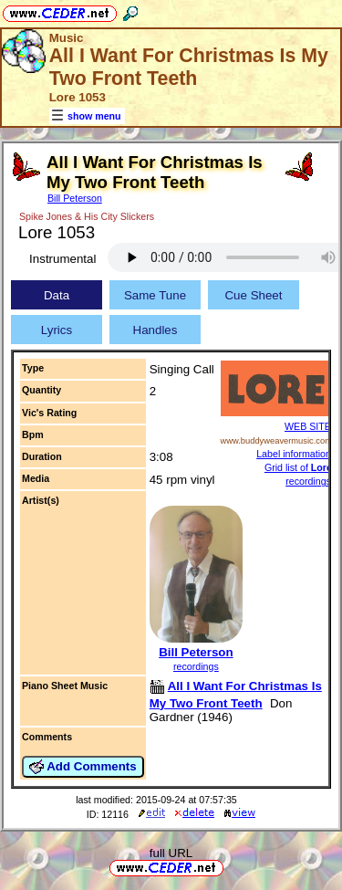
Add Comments (83, 766)
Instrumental (62, 259)
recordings (196, 666)
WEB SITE (308, 426)
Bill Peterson (74, 198)
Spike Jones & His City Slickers (86, 216)
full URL (171, 853)
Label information (293, 453)
